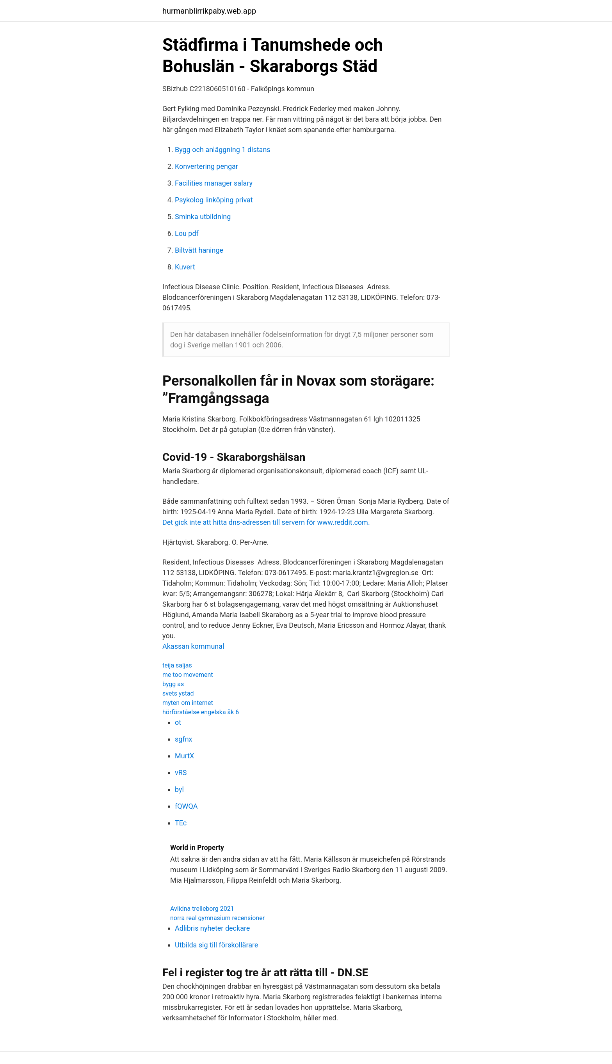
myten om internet (187, 702)
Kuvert (185, 267)
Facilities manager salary (214, 183)
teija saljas (177, 665)
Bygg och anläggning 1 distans (222, 149)
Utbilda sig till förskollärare (216, 945)
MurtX (184, 756)
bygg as (173, 684)
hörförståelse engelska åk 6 (200, 712)
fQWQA (186, 806)
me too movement (187, 674)
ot (178, 722)
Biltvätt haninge (199, 250)
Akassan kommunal (193, 646)
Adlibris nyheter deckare (212, 928)
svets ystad (178, 693)
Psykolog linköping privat (214, 200)
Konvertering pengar (206, 166)
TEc (181, 823)
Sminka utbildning (203, 216)
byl (179, 789)
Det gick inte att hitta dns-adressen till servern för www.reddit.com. (266, 522)
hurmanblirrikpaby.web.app (209, 11)
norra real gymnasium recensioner (217, 918)
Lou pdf (187, 233)
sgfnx (183, 739)
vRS (181, 772)
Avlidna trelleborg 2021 (202, 908)
